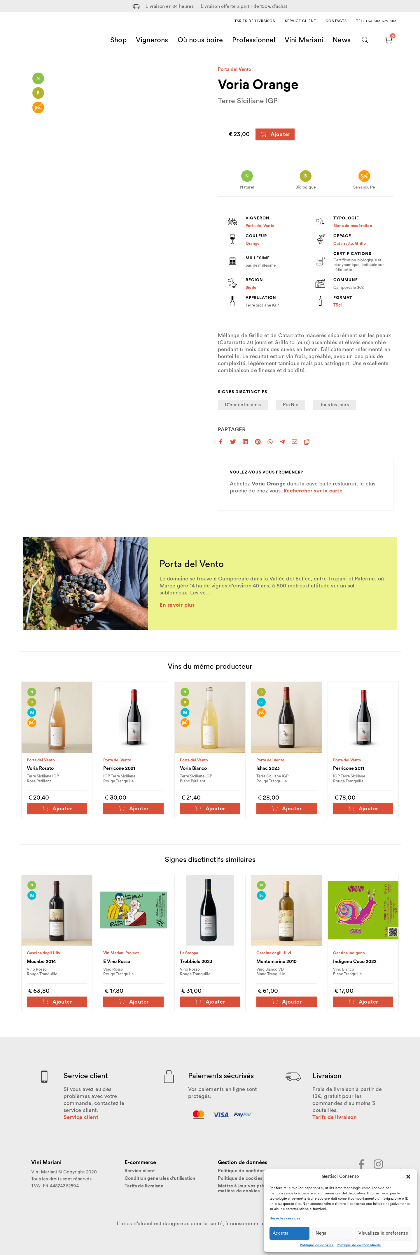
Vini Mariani (304, 40)
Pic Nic (290, 404)
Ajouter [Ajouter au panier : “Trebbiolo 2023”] (210, 1001)
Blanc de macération (352, 226)
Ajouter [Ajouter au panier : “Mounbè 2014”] (57, 1001)
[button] (408, 1177)
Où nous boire (200, 40)
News (341, 40)
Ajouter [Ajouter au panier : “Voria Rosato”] (57, 808)
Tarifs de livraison (255, 21)
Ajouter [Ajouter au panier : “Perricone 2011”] (363, 808)
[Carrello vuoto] (388, 40)
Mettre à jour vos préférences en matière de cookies (254, 1189)
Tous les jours (334, 404)
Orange (253, 244)
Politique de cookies (317, 1245)
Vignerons (152, 40)
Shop (118, 40)
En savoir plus (177, 605)
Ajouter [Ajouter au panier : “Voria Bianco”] (210, 808)
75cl (337, 305)
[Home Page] (38, 33)
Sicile (251, 288)
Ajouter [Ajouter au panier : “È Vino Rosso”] (133, 1001)
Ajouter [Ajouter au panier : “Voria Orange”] (275, 134)
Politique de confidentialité (359, 1245)
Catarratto (343, 244)
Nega (321, 1233)
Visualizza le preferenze (383, 1233)
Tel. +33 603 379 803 (376, 21)
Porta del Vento (234, 69)
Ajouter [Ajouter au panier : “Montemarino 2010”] (287, 1001)
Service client (300, 21)
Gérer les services (285, 1218)
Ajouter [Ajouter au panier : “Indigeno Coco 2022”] (363, 1001)
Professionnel (253, 40)
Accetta (281, 1233)
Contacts (336, 21)
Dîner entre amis (243, 404)
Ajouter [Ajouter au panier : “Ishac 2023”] (287, 808)
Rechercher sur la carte (313, 490)
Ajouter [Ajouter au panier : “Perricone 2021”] (133, 808)
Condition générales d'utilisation (160, 1178)
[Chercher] (365, 40)
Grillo (360, 244)
